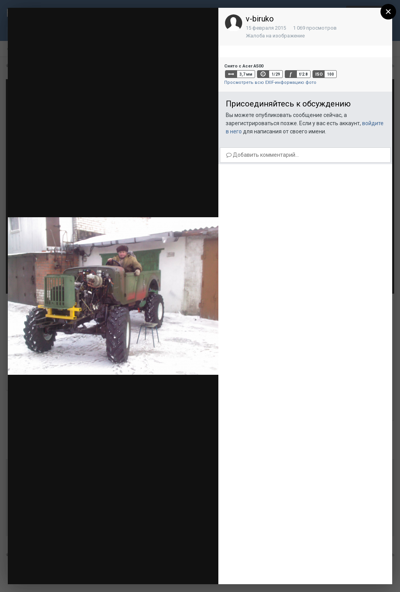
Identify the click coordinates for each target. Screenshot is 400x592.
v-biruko (260, 18)
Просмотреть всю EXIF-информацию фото (270, 82)
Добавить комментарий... (262, 155)
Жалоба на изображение (275, 36)
